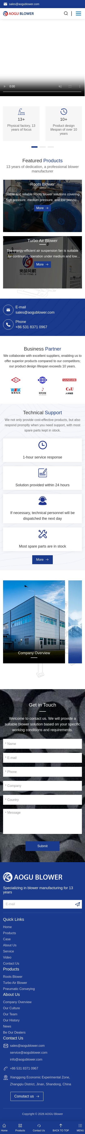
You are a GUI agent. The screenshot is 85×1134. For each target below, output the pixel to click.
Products (9, 933)
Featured (42, 160)
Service (8, 951)
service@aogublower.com (28, 1052)
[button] (34, 147)
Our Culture (11, 1008)
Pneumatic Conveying (19, 989)
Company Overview (34, 653)
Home (7, 927)
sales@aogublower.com (24, 4)
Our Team (10, 1014)
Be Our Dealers (14, 1032)
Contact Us (11, 963)
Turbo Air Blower (42, 240)
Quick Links (13, 919)
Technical (42, 412)
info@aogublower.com (26, 1059)
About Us (10, 945)
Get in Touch (42, 705)
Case (7, 939)
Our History (11, 1020)
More (42, 208)
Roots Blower (42, 184)
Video (7, 957)
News (7, 1026)
